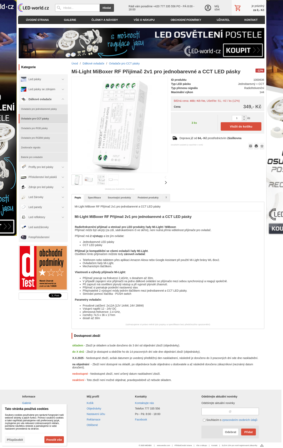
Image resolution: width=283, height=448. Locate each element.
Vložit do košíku (241, 126)
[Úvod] (33, 8)
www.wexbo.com (163, 445)
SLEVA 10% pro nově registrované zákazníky (239, 445)
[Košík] (249, 8)
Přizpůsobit (15, 439)
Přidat (248, 432)
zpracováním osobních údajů (239, 419)
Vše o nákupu (201, 445)
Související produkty (119, 197)
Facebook (141, 419)
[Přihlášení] (214, 8)
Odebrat (230, 432)
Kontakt (214, 445)
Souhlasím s (230, 419)
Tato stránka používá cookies (27, 408)
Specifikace (94, 197)
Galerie (26, 403)
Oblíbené (92, 425)
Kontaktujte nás (144, 403)
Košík (90, 403)
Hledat (107, 7)
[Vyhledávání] (77, 8)
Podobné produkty (148, 197)
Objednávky (94, 408)
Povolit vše (54, 439)
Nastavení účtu (96, 414)
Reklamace (93, 419)
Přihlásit (178, 445)
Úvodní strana (186, 445)
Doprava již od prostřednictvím (210, 138)
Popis (78, 197)
